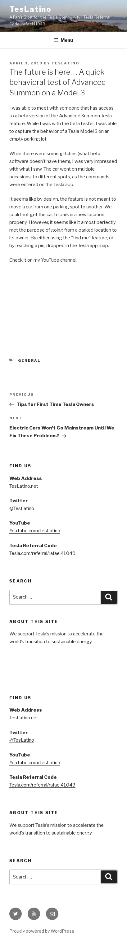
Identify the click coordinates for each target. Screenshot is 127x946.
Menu (63, 40)
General (29, 360)
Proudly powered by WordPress (41, 931)
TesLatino (30, 9)
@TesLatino (21, 508)
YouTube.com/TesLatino (34, 531)
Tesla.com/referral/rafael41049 (42, 553)
